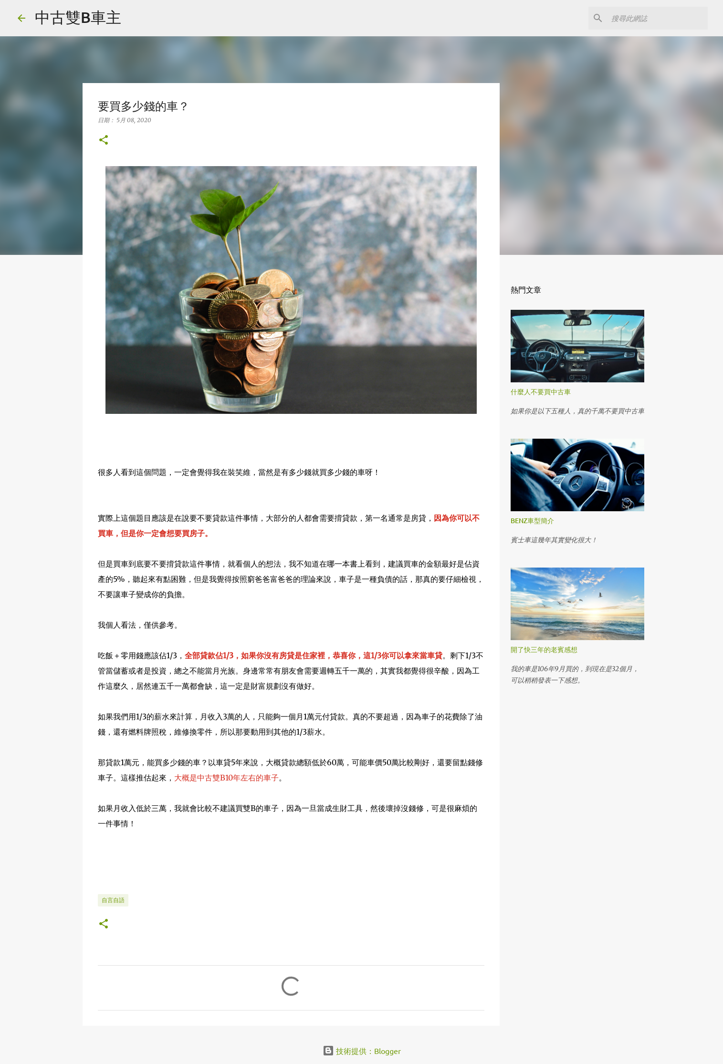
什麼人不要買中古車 (541, 391)
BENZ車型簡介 (532, 520)
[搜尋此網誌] (658, 18)
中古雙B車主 (78, 17)
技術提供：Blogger (362, 1050)
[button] (103, 140)
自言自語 (113, 900)
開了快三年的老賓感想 (544, 649)
